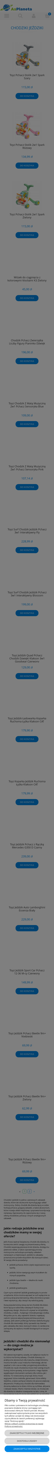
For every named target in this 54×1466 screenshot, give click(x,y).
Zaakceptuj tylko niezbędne (27, 1433)
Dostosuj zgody (27, 1441)
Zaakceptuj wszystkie (27, 1449)
